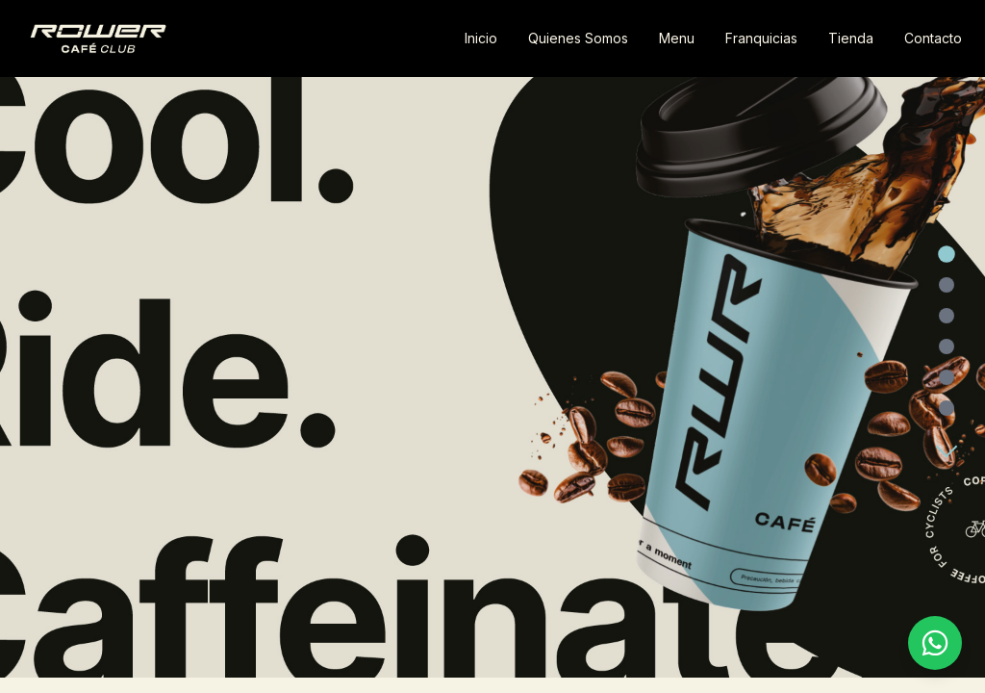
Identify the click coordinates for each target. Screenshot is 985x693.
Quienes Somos (578, 38)
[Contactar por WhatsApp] (935, 643)
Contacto (933, 38)
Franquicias (761, 38)
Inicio (481, 38)
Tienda (850, 38)
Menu (677, 38)
